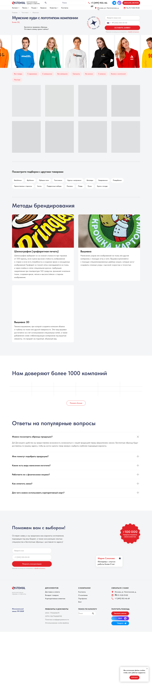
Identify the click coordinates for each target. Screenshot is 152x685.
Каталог (15, 8)
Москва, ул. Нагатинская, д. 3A (108, 9)
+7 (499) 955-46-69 (122, 598)
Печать (24, 8)
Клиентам (53, 8)
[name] (122, 18)
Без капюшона (62, 74)
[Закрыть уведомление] (147, 669)
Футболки (30, 180)
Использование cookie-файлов (57, 623)
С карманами (32, 74)
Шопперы (90, 180)
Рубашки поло (44, 180)
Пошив (33, 8)
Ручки (90, 186)
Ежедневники (103, 180)
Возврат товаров (52, 595)
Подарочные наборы (54, 186)
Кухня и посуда (102, 186)
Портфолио (82, 598)
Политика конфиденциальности (57, 619)
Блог (80, 602)
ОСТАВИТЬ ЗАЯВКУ (122, 28)
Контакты (64, 8)
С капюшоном (47, 74)
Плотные (17, 80)
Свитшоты (76, 74)
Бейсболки (18, 180)
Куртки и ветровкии (74, 180)
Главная (14, 12)
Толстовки (25, 12)
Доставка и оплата (52, 592)
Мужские (36, 12)
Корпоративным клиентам (55, 598)
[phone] (32, 557)
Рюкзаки (70, 186)
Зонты (39, 186)
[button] (131, 3)
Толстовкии (58, 180)
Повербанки (117, 180)
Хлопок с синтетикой (118, 74)
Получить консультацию (32, 564)
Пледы (80, 186)
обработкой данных (133, 32)
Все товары (18, 74)
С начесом (102, 74)
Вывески (43, 8)
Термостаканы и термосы (23, 186)
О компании (83, 595)
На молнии (89, 74)
